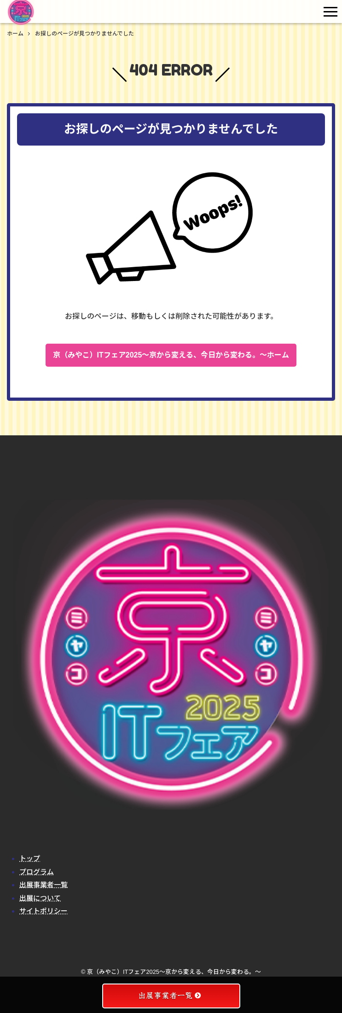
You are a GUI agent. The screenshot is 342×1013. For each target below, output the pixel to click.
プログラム (36, 872)
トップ (29, 858)
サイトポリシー (43, 911)
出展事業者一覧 (43, 885)
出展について (40, 898)
